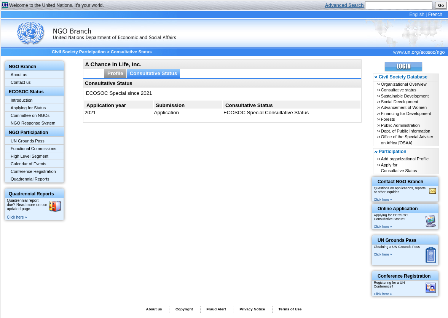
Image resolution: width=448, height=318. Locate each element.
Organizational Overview (404, 84)
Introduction (21, 100)
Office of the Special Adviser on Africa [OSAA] (407, 139)
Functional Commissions (33, 148)
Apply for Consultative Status (399, 168)
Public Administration (400, 125)
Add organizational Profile (405, 159)
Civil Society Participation (79, 52)
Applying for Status (28, 107)
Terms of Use (290, 309)
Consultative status (398, 90)
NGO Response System (33, 123)
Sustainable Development (405, 96)
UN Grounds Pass (28, 141)
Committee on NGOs (30, 115)
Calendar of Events (28, 163)
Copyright (184, 309)
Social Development (399, 101)
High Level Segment (29, 156)
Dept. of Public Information (405, 131)
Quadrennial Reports (30, 179)
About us (19, 74)
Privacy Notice (252, 309)
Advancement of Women (404, 107)
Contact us (21, 82)
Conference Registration (33, 171)
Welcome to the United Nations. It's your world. (56, 5)
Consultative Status (153, 73)
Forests (388, 119)
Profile (115, 73)
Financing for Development (406, 113)
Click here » (17, 217)
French (435, 14)
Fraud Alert (216, 309)
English (416, 14)
